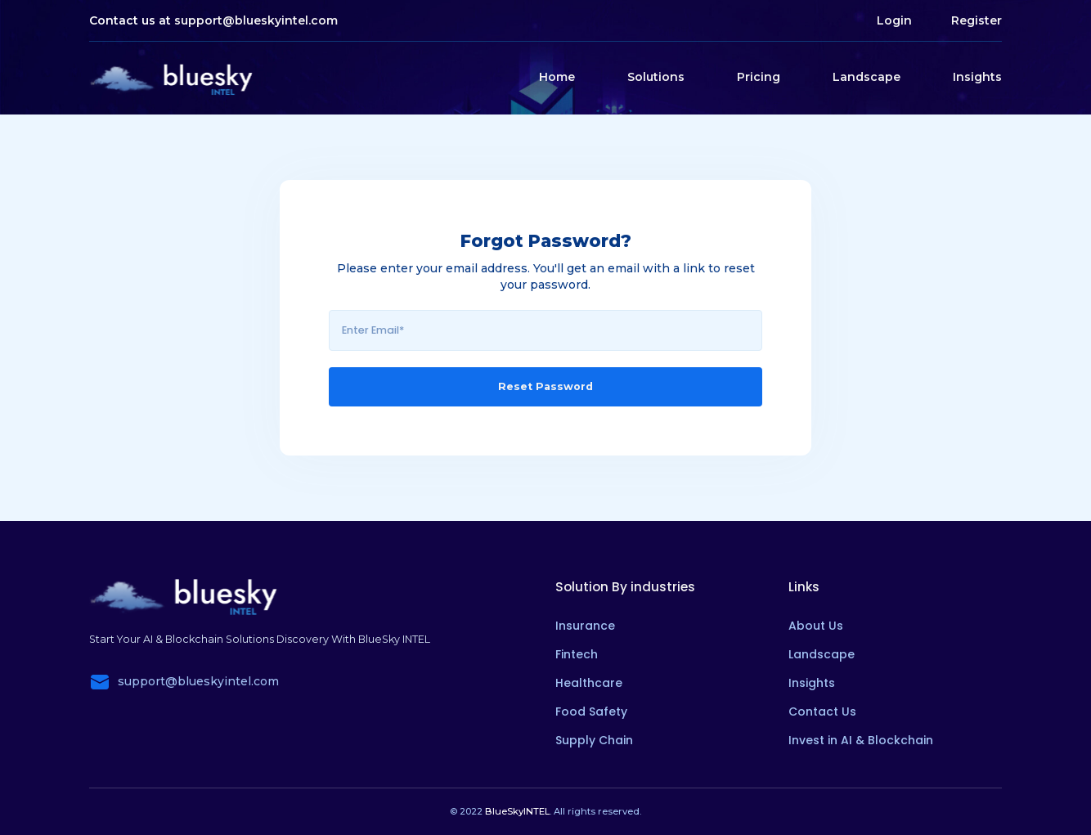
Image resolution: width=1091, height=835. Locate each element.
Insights (977, 77)
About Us (815, 625)
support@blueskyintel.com (256, 20)
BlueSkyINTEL (517, 811)
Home (557, 77)
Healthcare (588, 683)
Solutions (656, 77)
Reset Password (545, 386)
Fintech (576, 654)
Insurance (585, 625)
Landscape (866, 77)
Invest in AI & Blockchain (860, 740)
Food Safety (591, 711)
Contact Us (822, 711)
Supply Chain (594, 740)
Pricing (758, 77)
